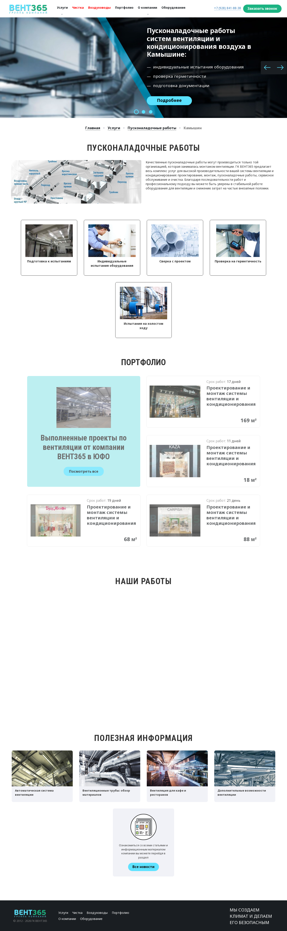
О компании (149, 8)
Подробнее (169, 100)
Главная (92, 128)
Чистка (76, 8)
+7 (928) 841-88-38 (227, 8)
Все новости (143, 866)
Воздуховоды (98, 8)
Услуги (61, 8)
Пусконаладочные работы (152, 128)
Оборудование (91, 919)
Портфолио (125, 8)
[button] (267, 67)
